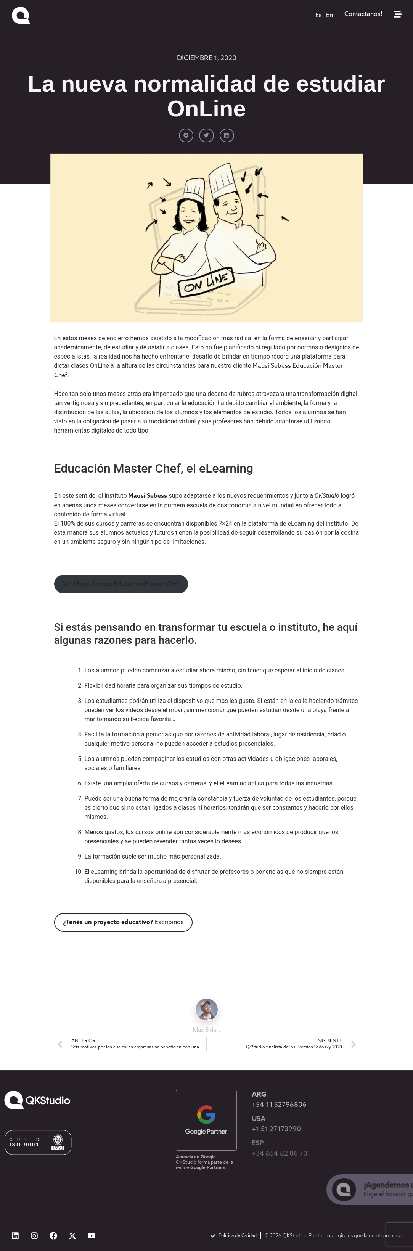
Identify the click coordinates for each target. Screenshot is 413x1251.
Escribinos (123, 923)
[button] (186, 135)
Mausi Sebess (147, 496)
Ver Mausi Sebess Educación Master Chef (121, 584)
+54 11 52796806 (279, 1105)
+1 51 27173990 (276, 1129)
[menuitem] (318, 15)
